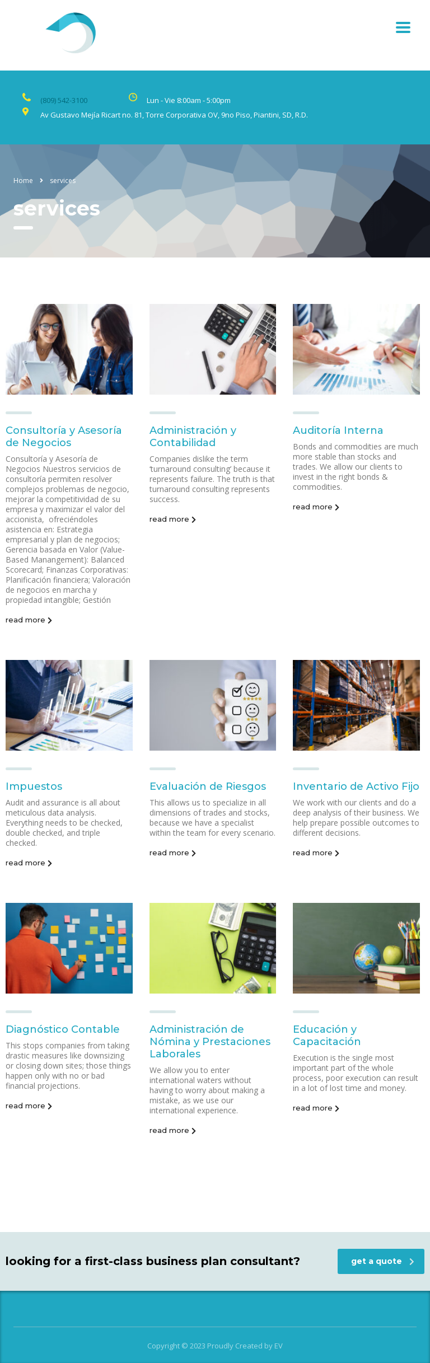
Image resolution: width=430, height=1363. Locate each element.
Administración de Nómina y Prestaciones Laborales (209, 1041)
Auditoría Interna (338, 430)
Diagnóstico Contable (63, 1029)
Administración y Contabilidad (192, 436)
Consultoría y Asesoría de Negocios (64, 436)
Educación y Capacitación (327, 1035)
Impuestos (34, 786)
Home (23, 180)
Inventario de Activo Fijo (356, 786)
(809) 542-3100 (63, 100)
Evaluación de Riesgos (207, 786)
